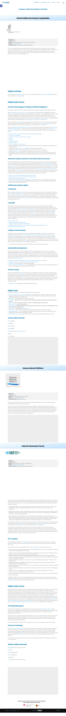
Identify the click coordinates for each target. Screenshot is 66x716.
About (58, 2)
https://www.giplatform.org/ (18, 401)
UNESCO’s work (16, 154)
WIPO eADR (31, 183)
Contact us (8, 713)
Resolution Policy (32, 178)
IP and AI (10, 141)
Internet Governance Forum (33, 449)
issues (33, 605)
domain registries (32, 180)
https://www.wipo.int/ (16, 47)
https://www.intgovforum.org (18, 468)
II (47, 247)
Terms (18, 713)
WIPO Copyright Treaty (13, 224)
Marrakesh (33, 216)
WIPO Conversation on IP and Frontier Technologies (20, 115)
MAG (49, 581)
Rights (28, 227)
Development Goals (34, 265)
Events (49, 2)
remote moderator (22, 637)
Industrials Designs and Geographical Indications (37, 228)
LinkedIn (9, 332)
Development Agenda (18, 261)
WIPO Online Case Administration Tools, (17, 183)
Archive (53, 2)
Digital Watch (36, 2)
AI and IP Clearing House (13, 144)
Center (34, 201)
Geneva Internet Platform (33, 371)
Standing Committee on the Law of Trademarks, (18, 228)
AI (25, 122)
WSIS (56, 242)
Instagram (10, 329)
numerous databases (48, 97)
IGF (24, 243)
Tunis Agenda (25, 545)
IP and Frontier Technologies (14, 138)
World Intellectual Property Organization (33, 19)
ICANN (28, 168)
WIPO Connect (11, 313)
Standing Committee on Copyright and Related (18, 227)
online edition (21, 526)
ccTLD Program (20, 173)
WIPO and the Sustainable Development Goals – (18, 263)
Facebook (10, 324)
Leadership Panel (12, 583)
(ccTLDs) (54, 172)
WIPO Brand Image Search (16, 132)
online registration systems (20, 97)
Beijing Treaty (32, 212)
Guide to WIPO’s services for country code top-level (19, 180)
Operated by (34, 713)
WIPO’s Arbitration (41, 168)
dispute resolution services (13, 169)
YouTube (9, 339)
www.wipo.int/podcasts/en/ (20, 334)
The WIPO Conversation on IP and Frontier (17, 140)
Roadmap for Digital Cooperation (45, 612)
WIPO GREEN (11, 266)
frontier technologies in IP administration (39, 122)
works (31, 255)
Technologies (28, 140)
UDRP (48, 166)
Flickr (9, 326)
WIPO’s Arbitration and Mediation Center (17, 181)
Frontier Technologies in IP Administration (17, 147)
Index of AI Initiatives (13, 146)
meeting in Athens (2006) (18, 631)
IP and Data (11, 143)
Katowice (37, 526)
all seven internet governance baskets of (24, 605)
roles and (22, 238)
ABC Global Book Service (13, 314)
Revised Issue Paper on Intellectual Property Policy (19, 137)
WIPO (9, 51)
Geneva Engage (43, 2)
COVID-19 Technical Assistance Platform (17, 268)
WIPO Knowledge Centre (13, 317)
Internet (21, 212)
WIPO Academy (12, 311)
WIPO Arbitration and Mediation (26, 201)
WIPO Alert (11, 306)
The (47, 132)
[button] (1, 6)
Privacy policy (13, 713)
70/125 (11, 548)
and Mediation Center (49, 168)
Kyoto (52, 526)
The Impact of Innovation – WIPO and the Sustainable (19, 265)
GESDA (40, 156)
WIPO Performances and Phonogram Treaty (17, 225)
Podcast (9, 334)
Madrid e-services (12, 307)
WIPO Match (11, 303)
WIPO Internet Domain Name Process (16, 196)
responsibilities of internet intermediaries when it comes (35, 238)
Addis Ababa (44, 526)
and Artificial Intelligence (34, 137)
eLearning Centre (25, 311)
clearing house (50, 126)
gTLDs (51, 169)
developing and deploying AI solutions (20, 130)
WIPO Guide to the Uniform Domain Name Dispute (19, 178)
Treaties (24, 212)
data (27, 122)
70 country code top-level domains (46, 172)
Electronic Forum (12, 309)
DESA (33, 581)
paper (17, 125)
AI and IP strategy (43, 126)
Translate (55, 130)
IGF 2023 (28, 603)
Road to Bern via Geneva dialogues (23, 151)
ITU (34, 153)
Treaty (36, 216)
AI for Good (40, 153)
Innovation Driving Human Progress (35, 263)
